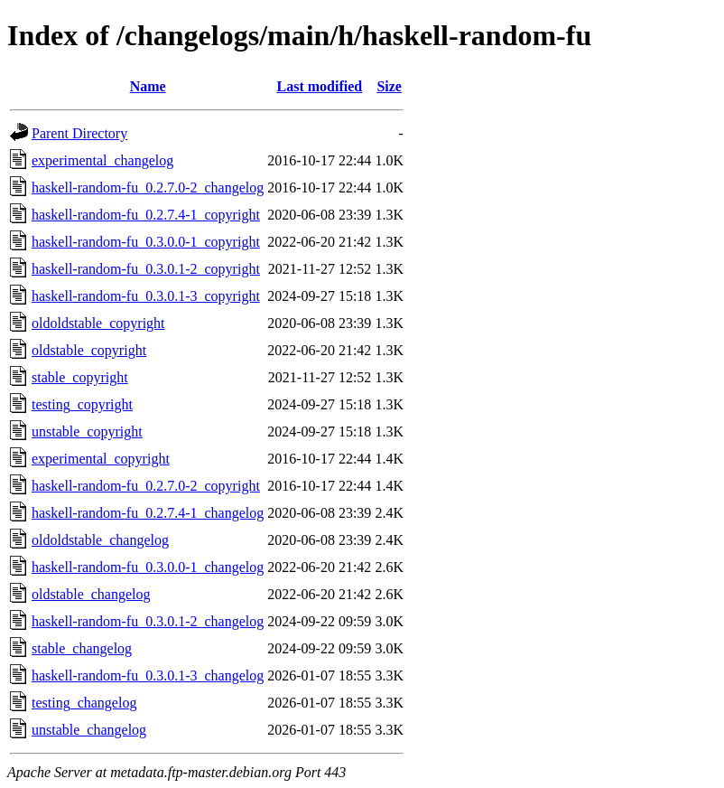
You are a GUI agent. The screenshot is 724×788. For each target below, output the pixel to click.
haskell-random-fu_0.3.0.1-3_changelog (148, 675)
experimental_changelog (102, 160)
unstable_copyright (87, 431)
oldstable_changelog (91, 594)
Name (148, 86)
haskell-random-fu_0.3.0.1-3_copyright (146, 296)
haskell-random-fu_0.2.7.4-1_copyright (146, 214)
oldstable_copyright (89, 350)
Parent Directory (79, 133)
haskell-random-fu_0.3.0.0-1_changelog (148, 567)
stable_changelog (82, 648)
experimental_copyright (101, 458)
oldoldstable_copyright (98, 323)
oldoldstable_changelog (100, 540)
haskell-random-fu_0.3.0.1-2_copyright (146, 269)
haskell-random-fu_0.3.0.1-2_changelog (148, 621)
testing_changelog (84, 702)
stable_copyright (80, 377)
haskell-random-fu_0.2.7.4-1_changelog (148, 513)
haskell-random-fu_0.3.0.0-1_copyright (146, 241)
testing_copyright (82, 404)
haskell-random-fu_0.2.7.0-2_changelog (148, 187)
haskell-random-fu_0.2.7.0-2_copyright (146, 485)
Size (389, 86)
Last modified (319, 86)
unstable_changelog (89, 729)
